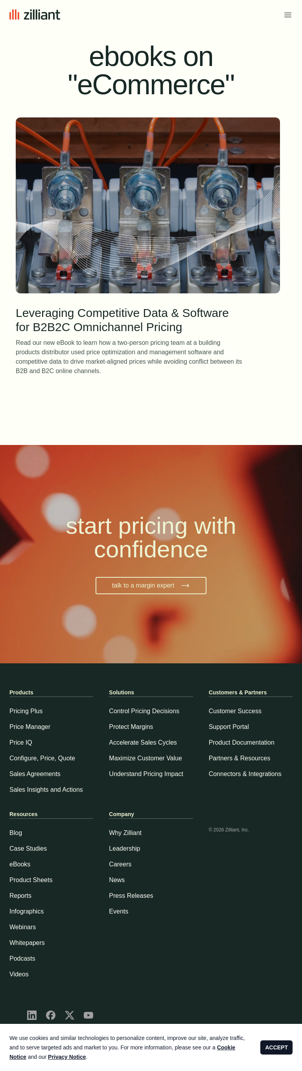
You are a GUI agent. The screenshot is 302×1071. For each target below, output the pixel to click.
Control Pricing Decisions (144, 711)
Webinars (22, 927)
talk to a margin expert (151, 585)
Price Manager (29, 726)
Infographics (26, 911)
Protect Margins (131, 726)
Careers (120, 864)
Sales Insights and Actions (46, 789)
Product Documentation (241, 742)
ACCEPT (276, 1047)
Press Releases (131, 895)
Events (118, 911)
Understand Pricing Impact (146, 774)
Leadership (124, 848)
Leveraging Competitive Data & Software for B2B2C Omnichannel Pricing (129, 320)
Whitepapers (27, 942)
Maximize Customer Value (145, 758)
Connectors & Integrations (245, 774)
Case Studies (28, 848)
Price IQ (20, 742)
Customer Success (235, 711)
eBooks (19, 864)
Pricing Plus (25, 711)
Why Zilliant (125, 832)
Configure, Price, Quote (42, 758)
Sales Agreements (35, 774)
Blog (15, 832)
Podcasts (22, 958)
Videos (19, 974)
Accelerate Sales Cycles (143, 742)
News (117, 880)
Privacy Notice (67, 1057)
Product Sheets (30, 880)
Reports (20, 895)
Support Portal (229, 726)
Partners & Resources (240, 758)
